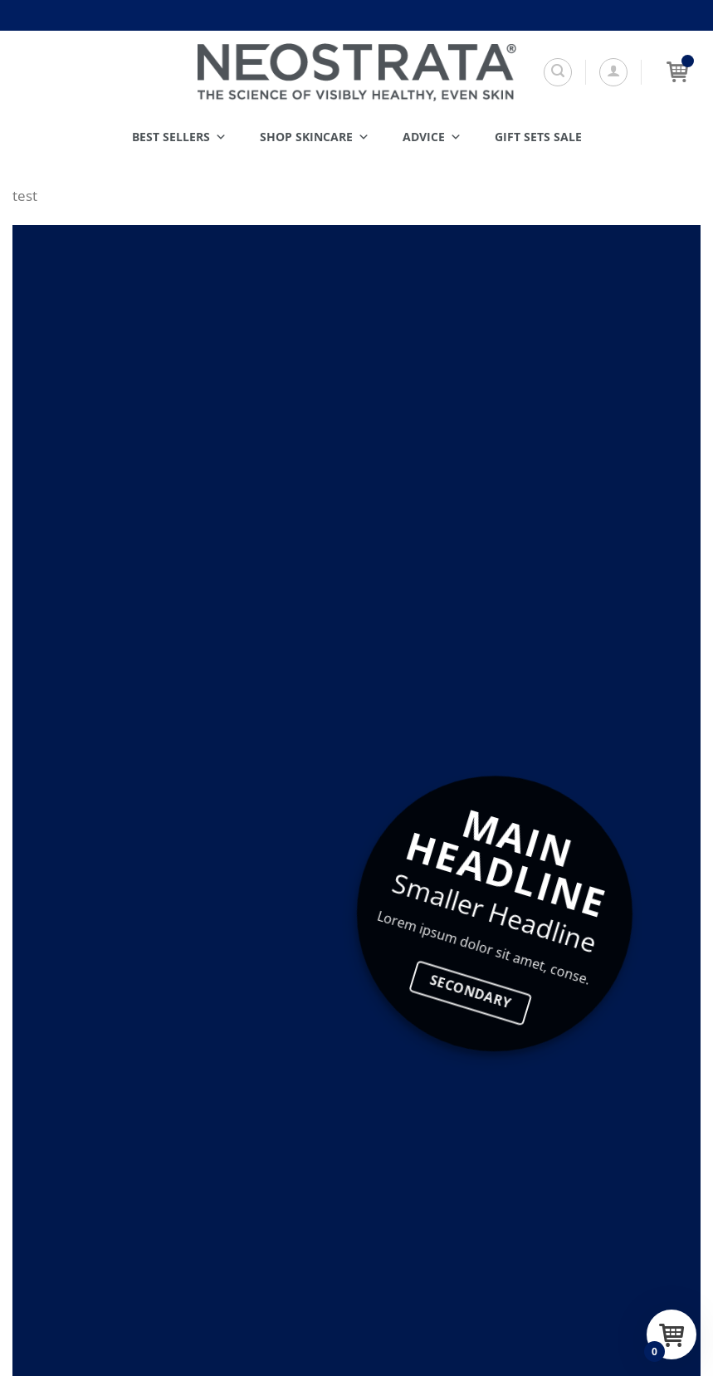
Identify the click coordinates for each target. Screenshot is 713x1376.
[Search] (558, 72)
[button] (613, 72)
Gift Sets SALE (538, 136)
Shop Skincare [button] (314, 137)
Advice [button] (432, 137)
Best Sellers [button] (179, 137)
